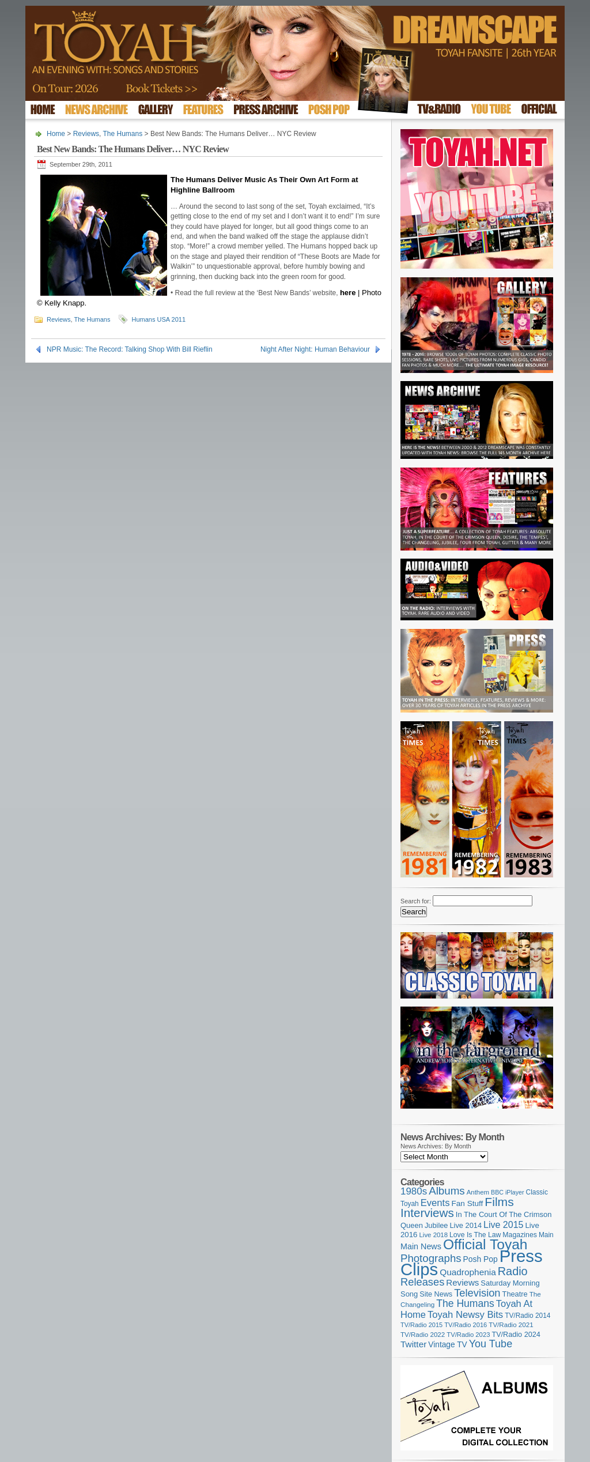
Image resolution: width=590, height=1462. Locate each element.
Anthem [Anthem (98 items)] (478, 1192)
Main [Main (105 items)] (546, 1235)
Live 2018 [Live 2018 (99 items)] (433, 1234)
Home (56, 134)
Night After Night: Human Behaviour (315, 349)
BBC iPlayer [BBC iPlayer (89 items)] (507, 1192)
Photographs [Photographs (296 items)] (431, 1258)
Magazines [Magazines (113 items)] (519, 1235)
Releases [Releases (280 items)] (422, 1282)
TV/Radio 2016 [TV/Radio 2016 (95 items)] (465, 1324)
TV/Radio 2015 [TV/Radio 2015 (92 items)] (421, 1324)
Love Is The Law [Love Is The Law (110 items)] (475, 1235)
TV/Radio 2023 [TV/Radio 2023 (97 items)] (468, 1334)
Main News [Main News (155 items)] (420, 1246)
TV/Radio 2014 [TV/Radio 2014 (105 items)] (527, 1316)
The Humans (123, 134)
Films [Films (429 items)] (499, 1201)
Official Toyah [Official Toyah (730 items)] (485, 1244)
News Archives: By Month (435, 1146)
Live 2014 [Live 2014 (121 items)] (466, 1225)
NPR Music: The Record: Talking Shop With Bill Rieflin (130, 349)
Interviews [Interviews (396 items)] (427, 1212)
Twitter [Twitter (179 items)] (413, 1344)
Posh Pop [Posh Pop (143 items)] (480, 1259)
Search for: (415, 901)
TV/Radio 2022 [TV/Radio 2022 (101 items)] (422, 1334)
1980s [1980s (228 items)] (413, 1191)
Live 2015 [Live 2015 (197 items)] (503, 1224)
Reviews (86, 134)
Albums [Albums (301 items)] (447, 1191)
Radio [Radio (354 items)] (513, 1271)
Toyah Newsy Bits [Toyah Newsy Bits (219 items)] (465, 1314)
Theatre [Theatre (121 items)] (515, 1294)
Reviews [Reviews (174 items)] (462, 1282)
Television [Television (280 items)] (477, 1293)
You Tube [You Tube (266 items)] (490, 1344)
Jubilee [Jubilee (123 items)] (436, 1225)
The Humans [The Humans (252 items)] (465, 1303)
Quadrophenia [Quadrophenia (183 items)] (468, 1272)
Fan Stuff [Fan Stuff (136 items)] (467, 1203)
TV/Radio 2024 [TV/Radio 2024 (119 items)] (515, 1335)
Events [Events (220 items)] (435, 1202)
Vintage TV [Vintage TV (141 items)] (447, 1344)
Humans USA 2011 (158, 319)
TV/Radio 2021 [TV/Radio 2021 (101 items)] (511, 1324)
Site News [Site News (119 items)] (435, 1294)
